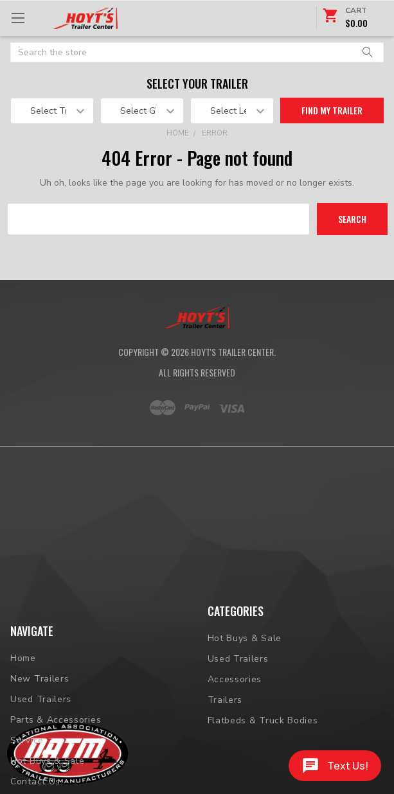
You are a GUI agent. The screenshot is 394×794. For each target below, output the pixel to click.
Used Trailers (40, 747)
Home (177, 133)
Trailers (225, 700)
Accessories (235, 680)
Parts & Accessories (55, 767)
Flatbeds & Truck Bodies (263, 721)
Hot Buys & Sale (245, 639)
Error (215, 133)
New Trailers (39, 726)
